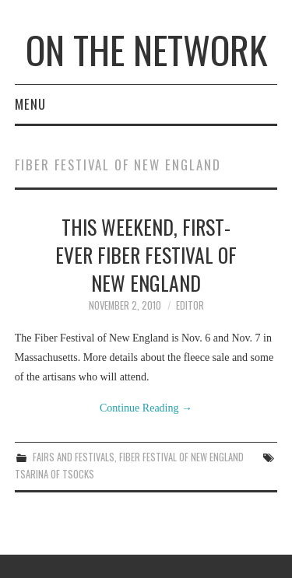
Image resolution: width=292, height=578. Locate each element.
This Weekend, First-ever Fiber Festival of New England (146, 254)
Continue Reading (146, 408)
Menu (30, 104)
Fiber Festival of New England (181, 457)
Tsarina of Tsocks (54, 474)
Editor (190, 305)
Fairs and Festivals (73, 457)
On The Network (146, 49)
